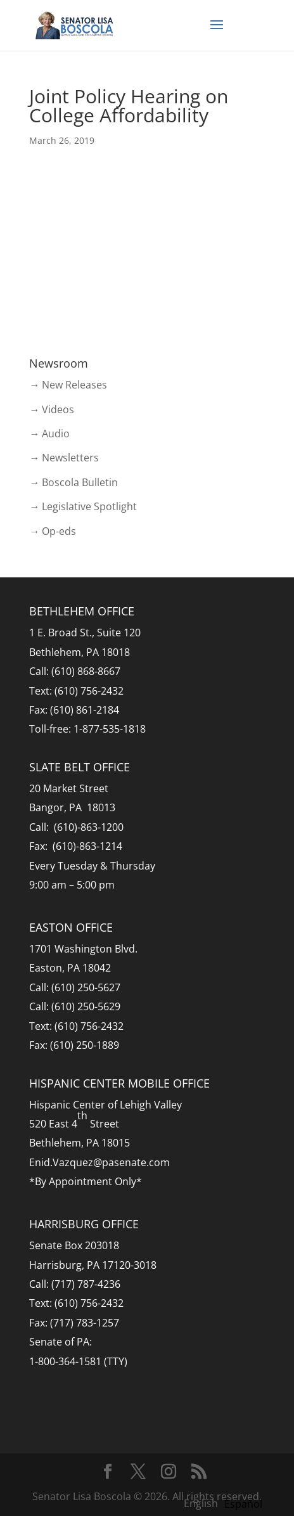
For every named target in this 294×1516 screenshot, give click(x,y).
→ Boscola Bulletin (73, 482)
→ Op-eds (52, 531)
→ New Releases (68, 385)
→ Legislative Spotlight (83, 506)
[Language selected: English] (226, 1503)
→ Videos (51, 409)
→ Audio (49, 433)
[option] (243, 1504)
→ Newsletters (64, 458)
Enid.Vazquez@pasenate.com (99, 1162)
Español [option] (243, 1504)
